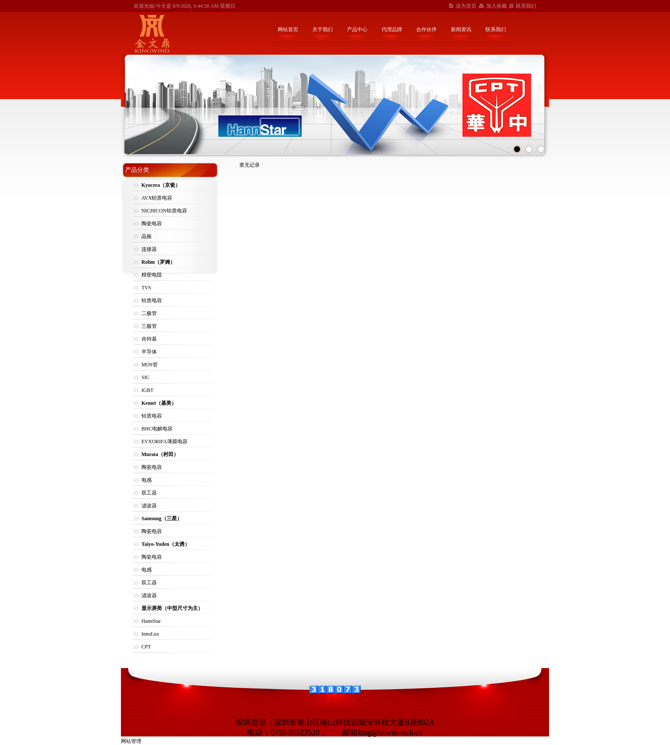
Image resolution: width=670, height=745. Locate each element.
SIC (145, 377)
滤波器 (149, 506)
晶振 (146, 236)
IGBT (147, 390)
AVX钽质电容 (156, 198)
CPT (146, 647)
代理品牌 (392, 29)
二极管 (149, 313)
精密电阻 (151, 275)
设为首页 (466, 6)
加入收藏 (496, 6)
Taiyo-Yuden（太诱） (165, 544)
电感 (146, 480)
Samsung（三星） (161, 518)
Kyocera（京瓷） (160, 185)
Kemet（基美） (158, 403)
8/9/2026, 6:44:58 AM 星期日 (204, 6)
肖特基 (149, 339)
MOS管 (149, 365)
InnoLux (150, 634)
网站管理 (131, 741)
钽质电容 (151, 300)
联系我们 (526, 6)
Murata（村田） (160, 454)
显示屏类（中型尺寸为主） (172, 608)
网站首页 (288, 29)
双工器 (149, 493)
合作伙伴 (426, 29)
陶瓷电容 (151, 224)
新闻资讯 (461, 29)
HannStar (151, 621)
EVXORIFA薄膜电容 (164, 442)
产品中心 (357, 29)
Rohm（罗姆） (158, 262)
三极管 (149, 326)
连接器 (149, 249)
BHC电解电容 (157, 429)
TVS (146, 288)
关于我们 (322, 29)
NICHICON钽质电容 (164, 211)
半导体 (149, 352)
